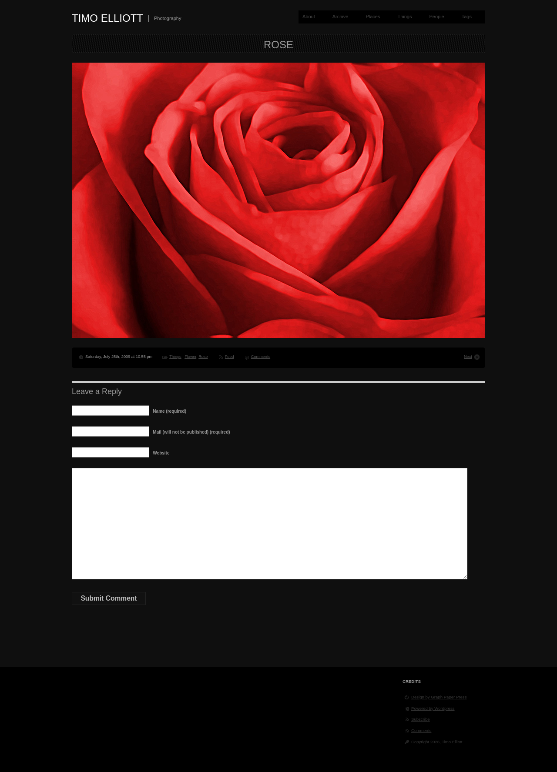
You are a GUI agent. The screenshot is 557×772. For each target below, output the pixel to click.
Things (404, 16)
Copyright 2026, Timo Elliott (436, 741)
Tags (467, 16)
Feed (229, 356)
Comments (260, 356)
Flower (190, 356)
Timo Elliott (107, 18)
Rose (203, 356)
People (436, 16)
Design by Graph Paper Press (438, 697)
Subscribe (420, 719)
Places (373, 16)
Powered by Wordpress (433, 708)
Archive (340, 16)
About (308, 16)
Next (468, 356)
